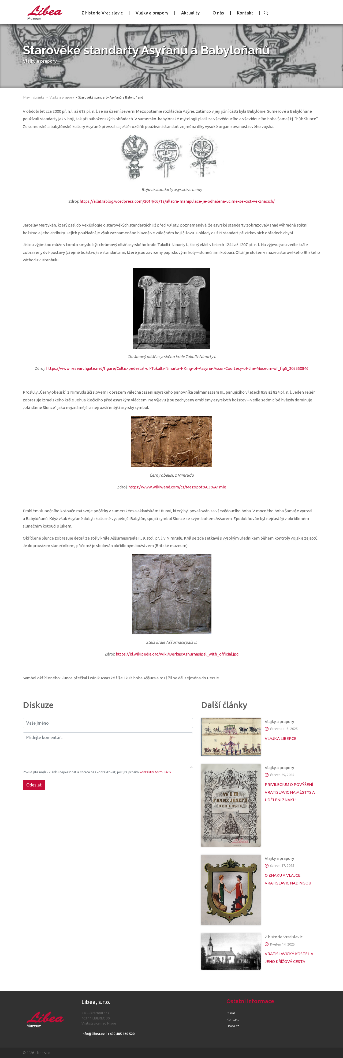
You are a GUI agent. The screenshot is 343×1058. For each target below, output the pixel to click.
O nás (218, 12)
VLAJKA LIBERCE (280, 738)
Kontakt (245, 12)
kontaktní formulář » (155, 772)
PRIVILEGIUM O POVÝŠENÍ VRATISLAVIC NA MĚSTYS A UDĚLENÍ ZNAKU (290, 792)
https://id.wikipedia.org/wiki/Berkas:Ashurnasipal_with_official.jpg (177, 654)
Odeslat (34, 784)
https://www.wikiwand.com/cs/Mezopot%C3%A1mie (177, 487)
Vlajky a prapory (152, 12)
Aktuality (190, 12)
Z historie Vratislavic (102, 12)
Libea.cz (232, 1026)
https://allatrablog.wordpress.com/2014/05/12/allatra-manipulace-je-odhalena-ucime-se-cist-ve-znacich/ (177, 201)
